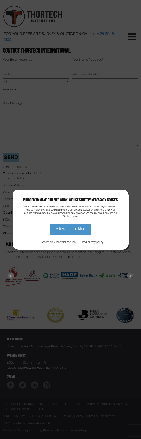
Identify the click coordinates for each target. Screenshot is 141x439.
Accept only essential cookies (58, 242)
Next (130, 276)
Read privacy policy (92, 242)
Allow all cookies (70, 229)
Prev (11, 276)
